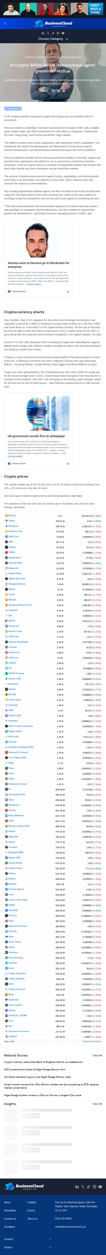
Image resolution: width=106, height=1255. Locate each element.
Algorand (13, 836)
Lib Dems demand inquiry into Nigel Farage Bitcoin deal (37, 1077)
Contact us (10, 1218)
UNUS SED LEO (16, 578)
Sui (10, 668)
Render (12, 810)
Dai (10, 615)
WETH (11, 621)
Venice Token (15, 868)
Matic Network (15, 815)
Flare (11, 921)
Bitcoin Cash (15, 631)
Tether (11, 521)
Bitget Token (15, 731)
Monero (12, 600)
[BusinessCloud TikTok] (53, 33)
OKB (10, 710)
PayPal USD (14, 715)
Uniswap (13, 705)
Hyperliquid (14, 557)
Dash (11, 968)
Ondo (11, 779)
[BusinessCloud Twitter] (48, 33)
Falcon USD (14, 679)
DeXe (11, 763)
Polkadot (13, 721)
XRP (10, 542)
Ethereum (13, 526)
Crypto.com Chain (17, 900)
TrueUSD (13, 910)
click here (76, 496)
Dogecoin (13, 568)
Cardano (12, 610)
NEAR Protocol (16, 673)
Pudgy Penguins (17, 973)
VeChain (12, 963)
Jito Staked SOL (16, 794)
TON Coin (13, 636)
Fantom (12, 742)
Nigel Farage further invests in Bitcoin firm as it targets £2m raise (42, 1095)
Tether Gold (14, 700)
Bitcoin (12, 515)
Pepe (11, 768)
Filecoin (12, 931)
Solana (12, 547)
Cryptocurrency (13, 108)
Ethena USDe (15, 563)
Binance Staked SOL (19, 826)
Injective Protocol (17, 926)
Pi (9, 789)
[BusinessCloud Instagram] (58, 33)
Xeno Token (14, 942)
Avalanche (13, 652)
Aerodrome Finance (18, 1031)
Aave (11, 800)
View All (97, 1055)
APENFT (12, 1036)
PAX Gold (13, 736)
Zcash (11, 594)
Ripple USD (14, 857)
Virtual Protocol (16, 989)
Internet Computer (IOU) (21, 747)
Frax (10, 1021)
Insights (32, 1202)
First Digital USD (17, 757)
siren (11, 894)
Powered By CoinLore (92, 1041)
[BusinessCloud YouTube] (63, 33)
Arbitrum (13, 952)
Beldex (12, 879)
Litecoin (12, 647)
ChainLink (13, 626)
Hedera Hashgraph (18, 642)
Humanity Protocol (18, 752)
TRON (11, 552)
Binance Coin (15, 531)
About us (32, 1218)
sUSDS (12, 663)
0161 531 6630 (63, 1218)
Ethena (12, 873)
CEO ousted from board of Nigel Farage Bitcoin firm (34, 1069)
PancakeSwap (15, 957)
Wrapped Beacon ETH (19, 605)
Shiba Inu (13, 657)
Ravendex (13, 1000)
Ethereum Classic (17, 784)
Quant (11, 842)
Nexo (11, 936)
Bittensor (13, 684)
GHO (10, 984)
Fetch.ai (12, 915)
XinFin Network (16, 979)
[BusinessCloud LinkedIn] (43, 33)
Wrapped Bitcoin (17, 584)
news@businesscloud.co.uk (70, 1226)
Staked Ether (15, 573)
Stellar (11, 589)
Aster (11, 773)
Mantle (11, 689)
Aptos (11, 947)
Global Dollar (15, 863)
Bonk (11, 994)
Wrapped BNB (15, 852)
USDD (11, 905)
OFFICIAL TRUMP (17, 1015)
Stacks (12, 1010)
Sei (10, 1026)
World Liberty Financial (20, 726)
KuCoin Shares (16, 889)
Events (31, 1210)
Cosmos (12, 847)
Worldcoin (13, 805)
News (7, 1202)
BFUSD (12, 694)
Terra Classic (15, 1005)
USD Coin (13, 536)
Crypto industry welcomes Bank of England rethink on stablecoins (43, 1062)
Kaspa (11, 831)
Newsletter (10, 1210)
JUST (11, 821)
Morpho (12, 884)
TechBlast (9, 1226)
